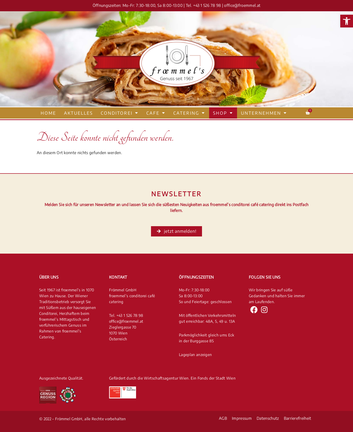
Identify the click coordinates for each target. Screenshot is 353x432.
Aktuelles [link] (78, 113)
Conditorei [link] (120, 113)
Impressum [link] (242, 418)
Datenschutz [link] (268, 418)
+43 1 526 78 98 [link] (207, 5)
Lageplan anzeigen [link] (195, 354)
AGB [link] (223, 418)
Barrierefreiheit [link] (297, 418)
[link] (346, 21)
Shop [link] (223, 113)
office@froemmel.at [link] (242, 5)
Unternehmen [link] (264, 113)
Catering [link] (189, 113)
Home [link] (48, 113)
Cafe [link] (155, 113)
